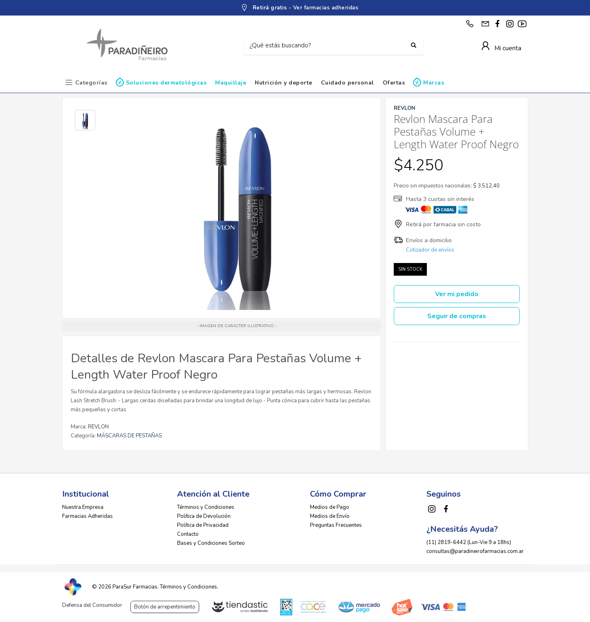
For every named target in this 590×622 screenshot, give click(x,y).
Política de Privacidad (203, 525)
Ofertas (394, 83)
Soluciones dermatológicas (166, 83)
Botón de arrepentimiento (164, 607)
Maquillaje (230, 83)
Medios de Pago (329, 507)
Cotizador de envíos (430, 250)
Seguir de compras (456, 316)
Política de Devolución (204, 516)
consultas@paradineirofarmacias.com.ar (475, 551)
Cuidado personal (347, 83)
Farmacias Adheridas (87, 516)
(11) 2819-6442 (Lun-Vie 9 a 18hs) (468, 542)
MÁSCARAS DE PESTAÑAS (129, 435)
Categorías (91, 83)
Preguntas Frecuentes (336, 525)
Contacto (188, 534)
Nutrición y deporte (283, 83)
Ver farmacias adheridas (326, 7)
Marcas (433, 83)
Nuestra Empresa (82, 507)
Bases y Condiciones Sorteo (211, 543)
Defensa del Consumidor (92, 605)
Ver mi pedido (456, 294)
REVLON (98, 426)
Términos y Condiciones (205, 507)
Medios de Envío (330, 516)
